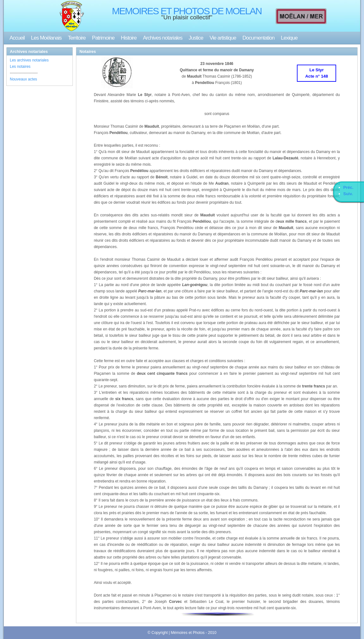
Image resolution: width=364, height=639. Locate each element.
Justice (196, 38)
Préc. (348, 187)
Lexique (289, 38)
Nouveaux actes (23, 79)
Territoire (76, 38)
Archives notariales (162, 38)
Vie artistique (223, 38)
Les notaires (20, 66)
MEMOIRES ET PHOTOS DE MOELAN (187, 11)
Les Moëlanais (46, 38)
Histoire (129, 38)
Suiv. (348, 193)
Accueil (17, 38)
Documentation (258, 38)
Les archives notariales (29, 60)
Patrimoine (103, 38)
